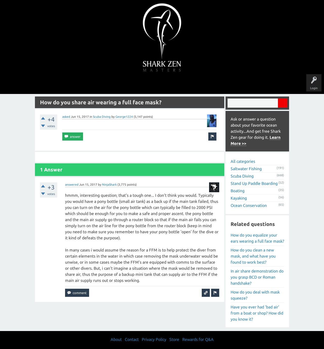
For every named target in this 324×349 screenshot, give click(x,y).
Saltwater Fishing (246, 168)
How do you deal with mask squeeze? (255, 295)
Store (220, 84)
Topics (146, 84)
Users (162, 84)
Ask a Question (183, 84)
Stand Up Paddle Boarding (254, 183)
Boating (238, 190)
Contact (132, 339)
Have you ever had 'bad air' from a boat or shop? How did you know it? (257, 313)
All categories (243, 161)
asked (66, 116)
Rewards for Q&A (198, 339)
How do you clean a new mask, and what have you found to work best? (253, 256)
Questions (105, 84)
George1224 (124, 116)
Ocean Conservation (249, 205)
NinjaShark (109, 184)
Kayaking (239, 198)
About (205, 84)
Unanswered (127, 84)
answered (71, 184)
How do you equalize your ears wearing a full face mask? (257, 238)
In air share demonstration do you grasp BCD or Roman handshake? (257, 277)
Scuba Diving (102, 116)
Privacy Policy (154, 339)
